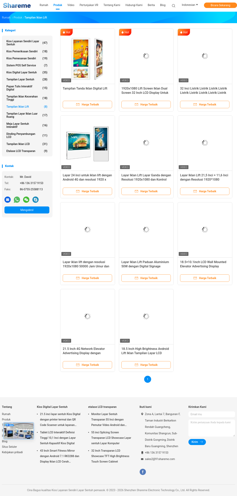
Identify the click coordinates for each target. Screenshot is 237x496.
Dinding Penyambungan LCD (26, 135)
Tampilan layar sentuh (26, 79)
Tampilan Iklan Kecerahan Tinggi (26, 98)
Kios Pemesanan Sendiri (26, 58)
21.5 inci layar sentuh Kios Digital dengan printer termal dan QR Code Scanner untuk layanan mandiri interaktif (60, 420)
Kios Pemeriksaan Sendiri (26, 51)
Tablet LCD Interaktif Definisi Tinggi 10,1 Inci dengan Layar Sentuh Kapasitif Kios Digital (58, 438)
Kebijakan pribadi (12, 452)
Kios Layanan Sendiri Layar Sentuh (26, 43)
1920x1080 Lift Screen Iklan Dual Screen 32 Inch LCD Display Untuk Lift (144, 93)
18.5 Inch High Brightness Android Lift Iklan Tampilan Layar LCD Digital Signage (145, 353)
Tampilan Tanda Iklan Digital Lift (85, 88)
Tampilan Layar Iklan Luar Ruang (26, 115)
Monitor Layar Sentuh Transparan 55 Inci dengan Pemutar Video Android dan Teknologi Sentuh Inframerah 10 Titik (110, 420)
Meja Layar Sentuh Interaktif (26, 125)
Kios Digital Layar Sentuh (26, 72)
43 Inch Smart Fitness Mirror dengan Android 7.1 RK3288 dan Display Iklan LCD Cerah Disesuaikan (59, 456)
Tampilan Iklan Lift (26, 107)
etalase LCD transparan (26, 151)
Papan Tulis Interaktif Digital (26, 88)
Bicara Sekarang (220, 5)
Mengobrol (26, 210)
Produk (6, 419)
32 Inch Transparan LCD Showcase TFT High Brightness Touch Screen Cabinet (110, 456)
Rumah (6, 414)
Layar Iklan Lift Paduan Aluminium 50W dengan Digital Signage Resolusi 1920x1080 (145, 266)
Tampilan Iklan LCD (26, 144)
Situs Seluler (9, 446)
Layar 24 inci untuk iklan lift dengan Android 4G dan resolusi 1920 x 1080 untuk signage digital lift (87, 179)
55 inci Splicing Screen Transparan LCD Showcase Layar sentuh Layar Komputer (111, 438)
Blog (4, 441)
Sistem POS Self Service (26, 65)
